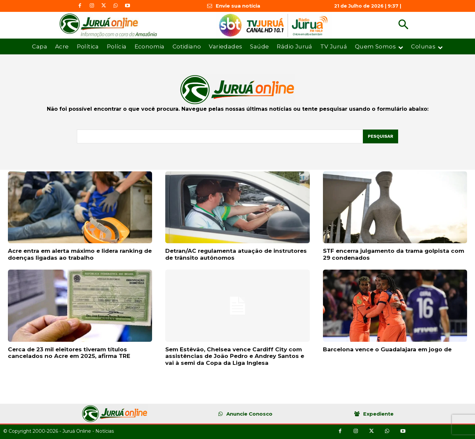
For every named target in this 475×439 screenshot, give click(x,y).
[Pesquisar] (380, 136)
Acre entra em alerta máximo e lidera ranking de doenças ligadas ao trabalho (80, 254)
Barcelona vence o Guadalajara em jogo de (387, 349)
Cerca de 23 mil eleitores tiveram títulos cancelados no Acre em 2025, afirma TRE (69, 352)
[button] (403, 25)
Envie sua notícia (238, 6)
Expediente (378, 414)
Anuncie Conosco (249, 414)
